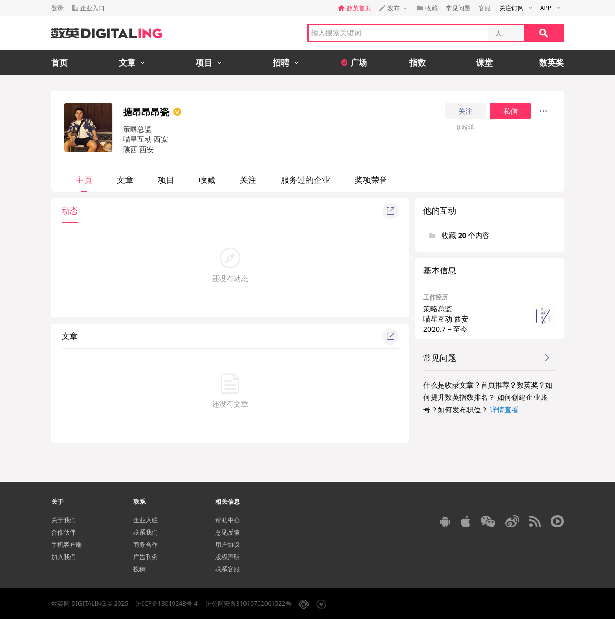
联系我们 (145, 532)
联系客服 (227, 569)
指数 (417, 62)
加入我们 (63, 556)
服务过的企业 (305, 179)
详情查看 (504, 409)
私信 (510, 111)
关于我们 (63, 520)
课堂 (484, 62)
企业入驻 (145, 520)
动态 (69, 210)
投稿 (139, 569)
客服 (485, 8)
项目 (166, 179)
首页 (59, 62)
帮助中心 (227, 520)
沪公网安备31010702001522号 (249, 603)
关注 (465, 111)
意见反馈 (227, 532)
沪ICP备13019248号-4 (167, 603)
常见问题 (458, 8)
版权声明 (227, 556)
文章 (125, 179)
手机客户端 (66, 544)
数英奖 (551, 62)
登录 (57, 8)
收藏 (207, 179)
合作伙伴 (63, 532)
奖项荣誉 (371, 179)
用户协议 (227, 544)
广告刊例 (145, 556)
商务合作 (145, 544)
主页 (84, 179)
